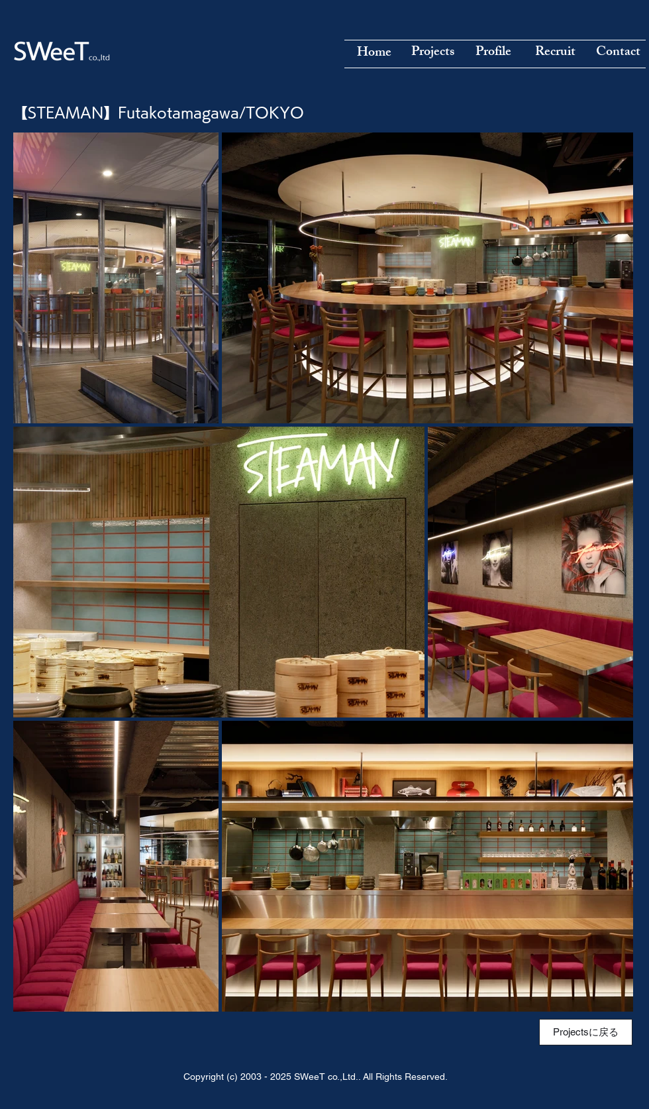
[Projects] (432, 53)
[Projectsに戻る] (585, 1032)
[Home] (374, 54)
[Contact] (618, 53)
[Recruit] (555, 53)
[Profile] (493, 53)
